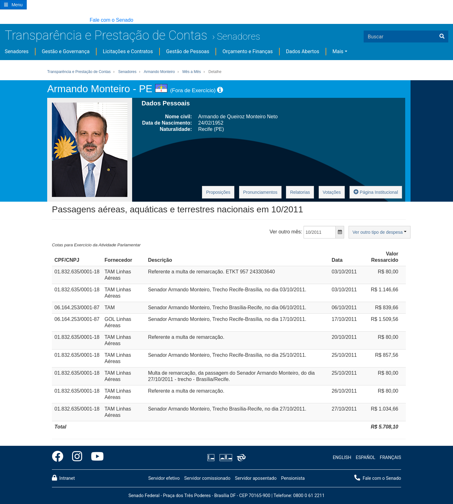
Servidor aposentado (256, 478)
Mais (338, 51)
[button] (3, 20)
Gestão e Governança (66, 51)
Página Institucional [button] (376, 192)
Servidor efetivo (164, 478)
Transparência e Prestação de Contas (106, 35)
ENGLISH (342, 457)
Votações (332, 192)
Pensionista (293, 478)
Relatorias (300, 192)
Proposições (218, 192)
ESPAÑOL (365, 457)
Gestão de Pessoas (187, 51)
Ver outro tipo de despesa (379, 232)
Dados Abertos (302, 51)
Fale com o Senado (111, 20)
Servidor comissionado (207, 478)
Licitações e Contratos (128, 51)
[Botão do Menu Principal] (13, 4)
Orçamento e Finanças (247, 51)
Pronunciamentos (260, 192)
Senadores (238, 36)
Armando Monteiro (159, 72)
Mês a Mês (191, 72)
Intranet (63, 478)
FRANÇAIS (390, 457)
